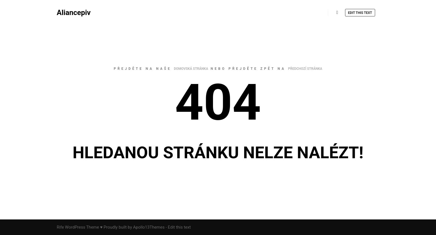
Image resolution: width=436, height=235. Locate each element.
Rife (60, 227)
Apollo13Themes (149, 227)
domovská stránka (191, 69)
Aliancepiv (74, 12)
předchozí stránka (305, 69)
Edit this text (360, 13)
